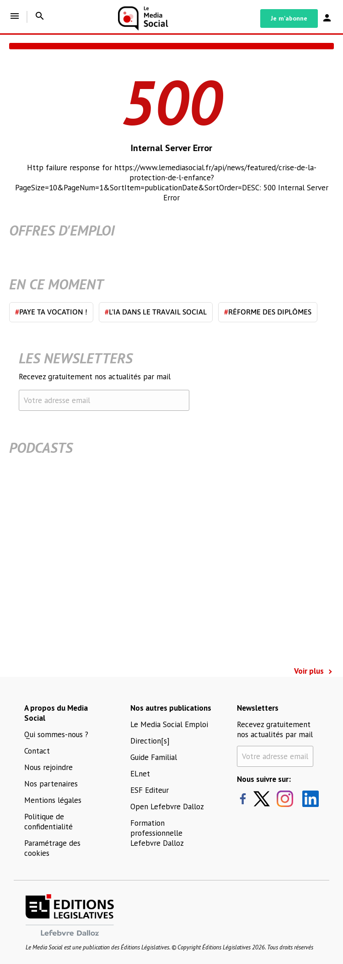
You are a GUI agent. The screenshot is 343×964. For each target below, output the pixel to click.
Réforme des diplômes (267, 312)
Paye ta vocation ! (51, 312)
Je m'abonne (289, 18)
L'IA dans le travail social (156, 312)
